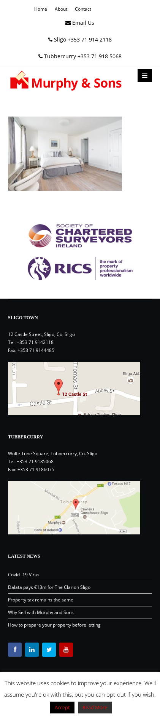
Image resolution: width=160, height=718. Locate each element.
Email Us (79, 22)
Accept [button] (62, 707)
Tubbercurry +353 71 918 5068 (80, 56)
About (61, 9)
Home (40, 9)
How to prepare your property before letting (54, 625)
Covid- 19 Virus (24, 574)
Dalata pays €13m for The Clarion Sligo (49, 587)
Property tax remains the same (40, 599)
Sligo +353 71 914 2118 (80, 39)
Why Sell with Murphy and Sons (41, 612)
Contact (83, 9)
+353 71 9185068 (35, 461)
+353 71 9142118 (35, 342)
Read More (94, 707)
